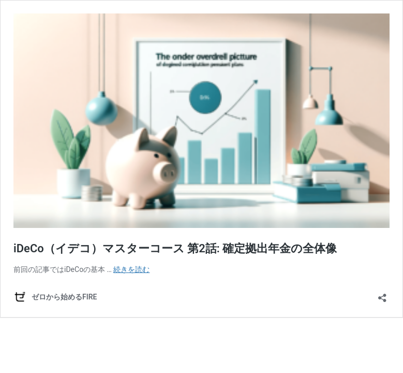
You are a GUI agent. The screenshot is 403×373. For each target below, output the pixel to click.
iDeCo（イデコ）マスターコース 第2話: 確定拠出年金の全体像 (175, 248)
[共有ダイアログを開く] (382, 294)
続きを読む (131, 269)
